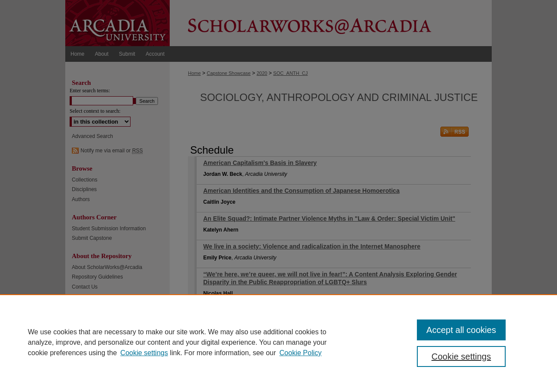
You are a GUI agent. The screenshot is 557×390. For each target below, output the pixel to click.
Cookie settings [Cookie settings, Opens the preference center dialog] (461, 356)
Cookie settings (144, 352)
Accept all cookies (461, 330)
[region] (278, 342)
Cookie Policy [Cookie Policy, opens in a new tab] (300, 352)
